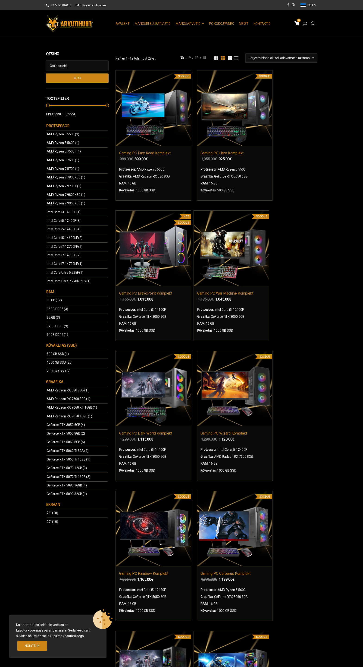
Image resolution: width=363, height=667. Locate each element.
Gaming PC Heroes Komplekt (236, 367)
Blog (191, 617)
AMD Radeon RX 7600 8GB (68, 399)
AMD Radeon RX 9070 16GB (69, 416)
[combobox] (281, 58)
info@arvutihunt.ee (91, 5)
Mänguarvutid (188, 23)
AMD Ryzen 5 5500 (63, 134)
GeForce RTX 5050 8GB (66, 433)
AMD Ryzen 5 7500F (64, 151)
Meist (243, 23)
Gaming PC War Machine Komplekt (288, 122)
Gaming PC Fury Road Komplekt (139, 122)
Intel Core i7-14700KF (64, 264)
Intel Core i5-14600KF (64, 238)
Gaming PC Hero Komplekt (191, 122)
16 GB (54, 300)
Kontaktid (262, 23)
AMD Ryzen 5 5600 (63, 143)
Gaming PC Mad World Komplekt (139, 367)
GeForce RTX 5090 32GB (67, 494)
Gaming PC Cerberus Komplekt (288, 244)
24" (52, 513)
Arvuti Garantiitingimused (207, 600)
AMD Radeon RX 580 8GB (67, 390)
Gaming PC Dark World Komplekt (139, 244)
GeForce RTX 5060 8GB (66, 442)
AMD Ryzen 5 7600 (63, 160)
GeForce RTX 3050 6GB (66, 425)
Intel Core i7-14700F (64, 255)
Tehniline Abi (197, 608)
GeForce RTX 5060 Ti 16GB (68, 459)
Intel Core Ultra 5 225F (65, 272)
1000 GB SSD (59, 362)
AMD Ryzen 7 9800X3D (66, 195)
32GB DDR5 (57, 326)
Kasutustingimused (202, 592)
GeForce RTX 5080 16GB (67, 485)
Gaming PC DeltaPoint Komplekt (184, 367)
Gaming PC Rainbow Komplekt (236, 244)
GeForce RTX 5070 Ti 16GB (68, 477)
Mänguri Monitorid (135, 600)
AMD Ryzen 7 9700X (64, 186)
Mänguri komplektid (137, 592)
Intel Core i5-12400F (64, 220)
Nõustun (32, 646)
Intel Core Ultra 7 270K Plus (69, 281)
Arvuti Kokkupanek (132, 608)
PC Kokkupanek (221, 23)
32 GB (53, 317)
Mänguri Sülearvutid (153, 23)
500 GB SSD (58, 354)
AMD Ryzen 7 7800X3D (66, 177)
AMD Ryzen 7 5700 (63, 169)
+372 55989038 (58, 5)
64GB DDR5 (57, 335)
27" (52, 522)
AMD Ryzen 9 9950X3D (66, 203)
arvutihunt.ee (82, 658)
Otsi (77, 78)
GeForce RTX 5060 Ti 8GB (67, 451)
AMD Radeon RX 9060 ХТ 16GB (72, 407)
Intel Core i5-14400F (64, 229)
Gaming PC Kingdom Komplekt (288, 367)
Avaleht (123, 23)
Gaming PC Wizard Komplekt (191, 244)
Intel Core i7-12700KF (64, 246)
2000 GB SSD (59, 371)
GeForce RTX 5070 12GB (67, 468)
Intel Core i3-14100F (64, 212)
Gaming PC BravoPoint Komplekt (243, 122)
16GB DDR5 (57, 309)
